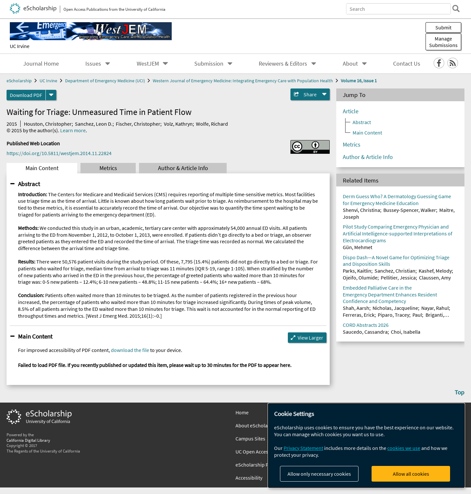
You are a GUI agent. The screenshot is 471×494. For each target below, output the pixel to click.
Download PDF (26, 95)
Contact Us (406, 63)
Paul (417, 314)
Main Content (42, 168)
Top (459, 392)
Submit (443, 27)
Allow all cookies (411, 473)
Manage (443, 41)
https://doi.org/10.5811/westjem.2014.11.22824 (59, 153)
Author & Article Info (183, 168)
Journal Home (41, 63)
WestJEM (148, 63)
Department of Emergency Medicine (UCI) (105, 81)
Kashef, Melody (435, 270)
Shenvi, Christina (361, 210)
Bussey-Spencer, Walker (409, 210)
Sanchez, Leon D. (94, 123)
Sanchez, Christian (395, 270)
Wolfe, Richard (212, 123)
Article (350, 111)
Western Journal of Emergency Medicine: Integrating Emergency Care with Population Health (243, 81)
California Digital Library (28, 440)
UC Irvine (19, 46)
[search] (456, 8)
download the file (130, 350)
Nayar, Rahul (435, 308)
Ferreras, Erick (359, 314)
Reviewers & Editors (283, 63)
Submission (208, 63)
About (350, 63)
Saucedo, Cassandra (365, 331)
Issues (93, 63)
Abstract (29, 184)
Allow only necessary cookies (319, 473)
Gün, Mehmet (357, 247)
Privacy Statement (303, 448)
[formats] (51, 95)
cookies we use (403, 448)
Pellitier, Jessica (398, 277)
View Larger (310, 337)
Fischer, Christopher (138, 123)
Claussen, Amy (435, 277)
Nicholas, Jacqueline (395, 308)
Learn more (73, 130)
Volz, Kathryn (178, 123)
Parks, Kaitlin (357, 270)
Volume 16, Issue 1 (359, 81)
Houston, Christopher (48, 123)
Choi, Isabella (405, 331)
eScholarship (19, 81)
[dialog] (366, 445)
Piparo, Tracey (393, 314)
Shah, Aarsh (356, 308)
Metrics (108, 168)
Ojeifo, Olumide (360, 277)
